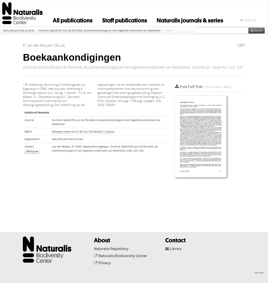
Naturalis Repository (111, 249)
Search (256, 30)
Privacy (102, 263)
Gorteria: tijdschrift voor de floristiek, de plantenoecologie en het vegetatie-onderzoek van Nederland (99, 30)
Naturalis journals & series (190, 19)
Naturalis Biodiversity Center (120, 256)
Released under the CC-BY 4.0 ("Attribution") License (83, 131)
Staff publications (124, 19)
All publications (72, 19)
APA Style (32, 151)
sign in (248, 20)
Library (173, 249)
